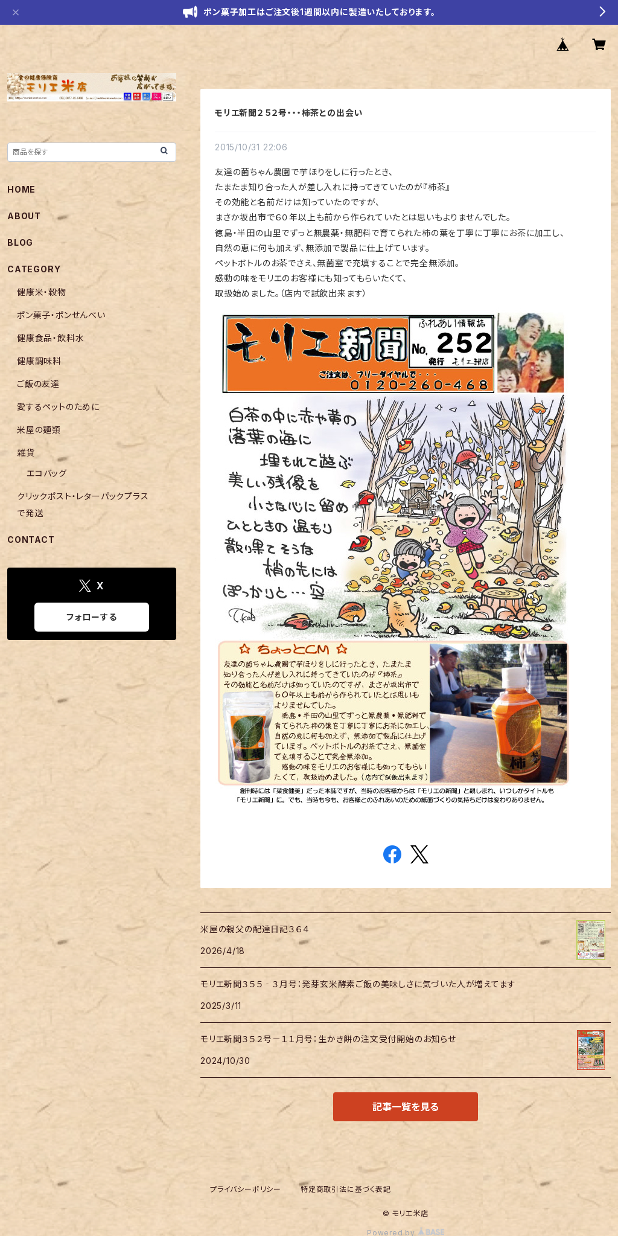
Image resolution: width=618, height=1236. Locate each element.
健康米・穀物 (41, 292)
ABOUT (24, 216)
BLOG (20, 242)
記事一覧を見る (405, 1107)
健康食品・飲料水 (50, 338)
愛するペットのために (58, 407)
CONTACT (31, 539)
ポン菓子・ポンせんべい (61, 315)
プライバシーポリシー (245, 1189)
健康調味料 (39, 361)
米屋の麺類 (39, 429)
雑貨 (26, 452)
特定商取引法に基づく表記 (346, 1189)
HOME (21, 189)
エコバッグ (47, 473)
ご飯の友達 (38, 384)
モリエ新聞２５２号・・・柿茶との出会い (289, 112)
